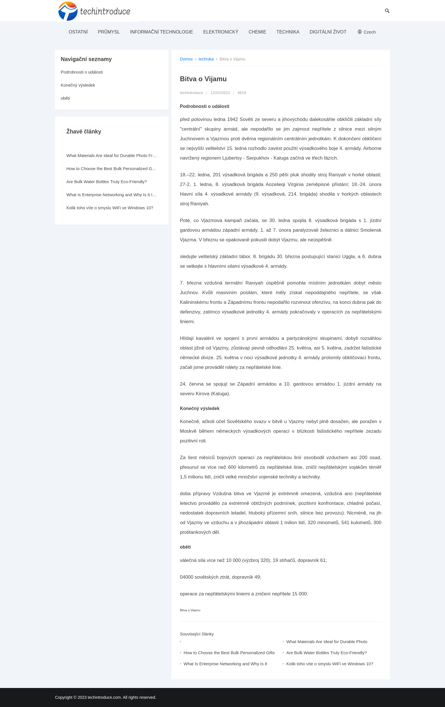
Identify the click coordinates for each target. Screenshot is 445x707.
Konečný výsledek (78, 85)
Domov (186, 59)
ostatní (78, 32)
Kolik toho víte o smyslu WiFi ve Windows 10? (329, 663)
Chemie (257, 32)
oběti (65, 98)
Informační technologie (161, 32)
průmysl (109, 32)
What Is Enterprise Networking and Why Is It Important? (111, 194)
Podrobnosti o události (82, 72)
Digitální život (328, 32)
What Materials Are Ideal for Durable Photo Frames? (111, 155)
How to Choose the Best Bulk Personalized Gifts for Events (111, 168)
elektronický (220, 32)
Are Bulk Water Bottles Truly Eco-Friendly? (326, 652)
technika (287, 32)
